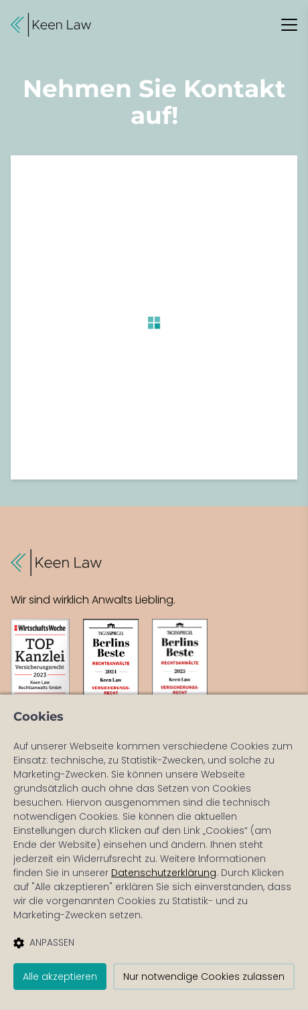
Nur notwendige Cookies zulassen (204, 976)
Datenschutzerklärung (163, 872)
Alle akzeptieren (60, 976)
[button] (51, 24)
